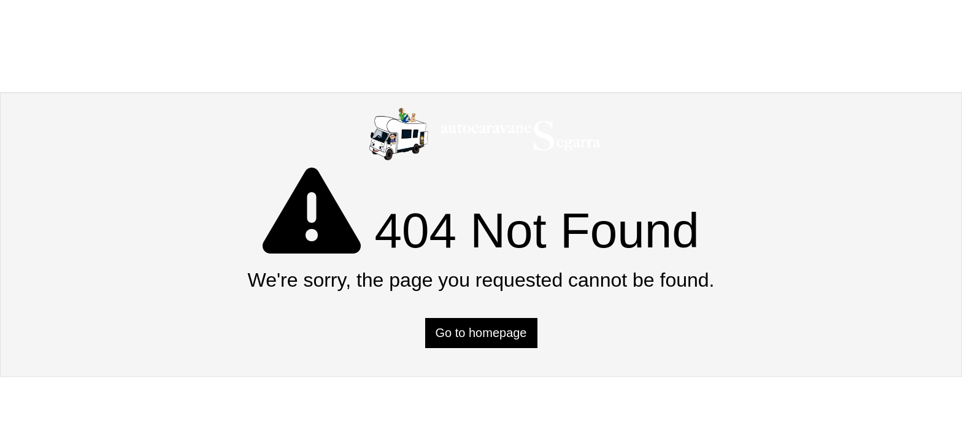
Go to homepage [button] (481, 332)
